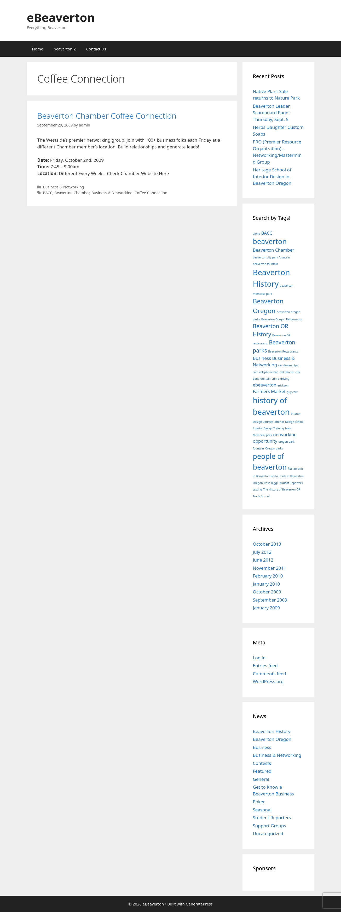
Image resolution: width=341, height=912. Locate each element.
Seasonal (262, 810)
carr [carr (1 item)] (255, 372)
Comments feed (269, 674)
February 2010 (268, 576)
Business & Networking (63, 186)
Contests (262, 763)
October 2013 (267, 544)
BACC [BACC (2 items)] (266, 233)
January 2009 (266, 608)
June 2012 (263, 560)
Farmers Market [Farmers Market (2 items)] (269, 391)
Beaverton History (272, 731)
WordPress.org (268, 681)
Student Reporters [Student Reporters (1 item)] (291, 483)
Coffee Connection (151, 192)
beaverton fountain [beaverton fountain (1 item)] (265, 264)
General (261, 779)
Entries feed (265, 665)
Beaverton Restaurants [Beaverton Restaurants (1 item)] (283, 351)
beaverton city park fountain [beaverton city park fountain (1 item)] (271, 257)
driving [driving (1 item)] (284, 378)
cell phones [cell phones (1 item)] (287, 372)
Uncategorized (268, 833)
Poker (259, 802)
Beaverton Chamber (71, 192)
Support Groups (269, 826)
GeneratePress (199, 904)
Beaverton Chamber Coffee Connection (107, 115)
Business (262, 747)
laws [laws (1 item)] (288, 428)
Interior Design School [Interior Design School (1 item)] (289, 422)
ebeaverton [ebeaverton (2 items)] (264, 385)
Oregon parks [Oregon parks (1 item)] (274, 448)
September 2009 (270, 600)
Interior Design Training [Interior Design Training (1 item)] (268, 428)
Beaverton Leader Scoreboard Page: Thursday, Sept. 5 (271, 112)
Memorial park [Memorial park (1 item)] (262, 435)
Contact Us (96, 48)
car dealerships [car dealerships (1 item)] (288, 365)
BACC (47, 192)
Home (37, 48)
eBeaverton (61, 17)
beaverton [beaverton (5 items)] (270, 241)
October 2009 (267, 592)
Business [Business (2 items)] (262, 358)
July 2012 (262, 552)
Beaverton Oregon (272, 739)
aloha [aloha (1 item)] (256, 233)
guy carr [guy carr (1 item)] (292, 392)
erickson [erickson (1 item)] (283, 385)
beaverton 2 (65, 48)
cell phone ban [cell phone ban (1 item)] (268, 372)
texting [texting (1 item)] (257, 489)
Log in (259, 658)
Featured (262, 771)
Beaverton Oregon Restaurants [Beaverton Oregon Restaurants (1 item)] (281, 319)
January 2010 (266, 584)
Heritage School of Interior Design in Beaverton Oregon (272, 176)
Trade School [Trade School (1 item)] (261, 496)
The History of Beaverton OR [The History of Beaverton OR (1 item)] (281, 489)
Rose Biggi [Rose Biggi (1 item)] (271, 483)
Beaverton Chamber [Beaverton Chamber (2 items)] (273, 250)
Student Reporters (272, 818)
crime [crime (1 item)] (275, 378)
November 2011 (269, 568)
